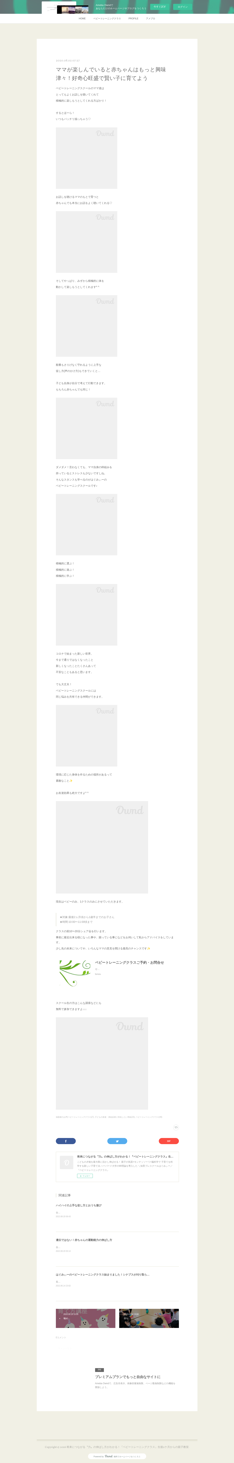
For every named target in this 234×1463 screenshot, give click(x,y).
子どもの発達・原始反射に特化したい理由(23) (115, 1117)
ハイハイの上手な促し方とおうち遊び (78, 1205)
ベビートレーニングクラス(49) (149, 1117)
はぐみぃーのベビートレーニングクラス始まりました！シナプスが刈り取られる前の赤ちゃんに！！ (116, 1274)
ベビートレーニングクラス (107, 18)
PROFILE (133, 18)
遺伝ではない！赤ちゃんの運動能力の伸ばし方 (84, 1239)
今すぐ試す (160, 6)
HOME (82, 18)
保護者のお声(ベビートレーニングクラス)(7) (75, 1117)
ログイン (183, 6)
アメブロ (150, 18)
